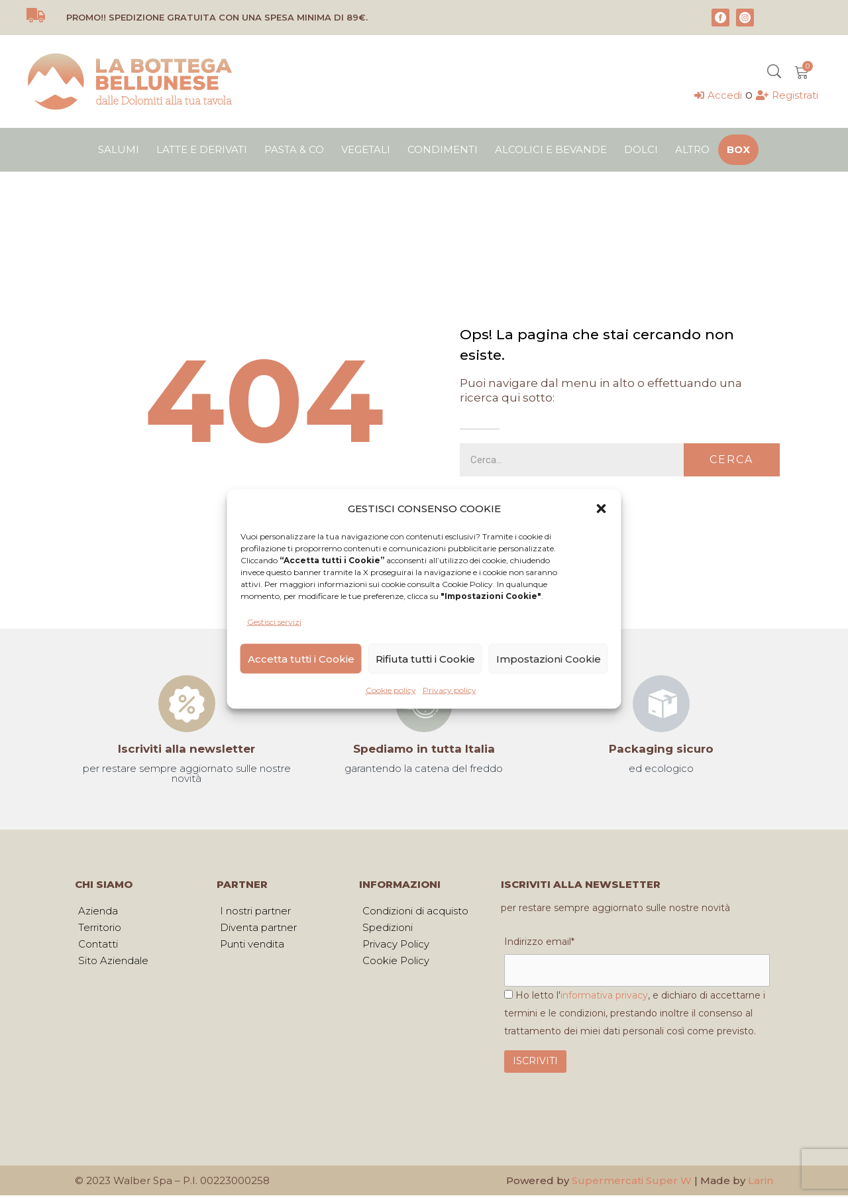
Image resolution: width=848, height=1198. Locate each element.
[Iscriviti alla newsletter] (186, 703)
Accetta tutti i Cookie (301, 658)
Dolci (641, 149)
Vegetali (365, 149)
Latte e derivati (201, 149)
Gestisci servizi (274, 622)
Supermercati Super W (632, 1183)
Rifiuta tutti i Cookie (425, 658)
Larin (760, 1183)
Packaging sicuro (661, 748)
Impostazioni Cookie (548, 658)
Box (738, 149)
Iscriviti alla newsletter (186, 748)
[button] (601, 508)
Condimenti (442, 149)
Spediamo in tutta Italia (424, 748)
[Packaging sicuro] (661, 703)
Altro (692, 149)
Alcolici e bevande (551, 149)
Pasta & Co (294, 149)
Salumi (118, 149)
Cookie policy (391, 690)
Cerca (731, 459)
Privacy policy (449, 690)
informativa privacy (604, 998)
